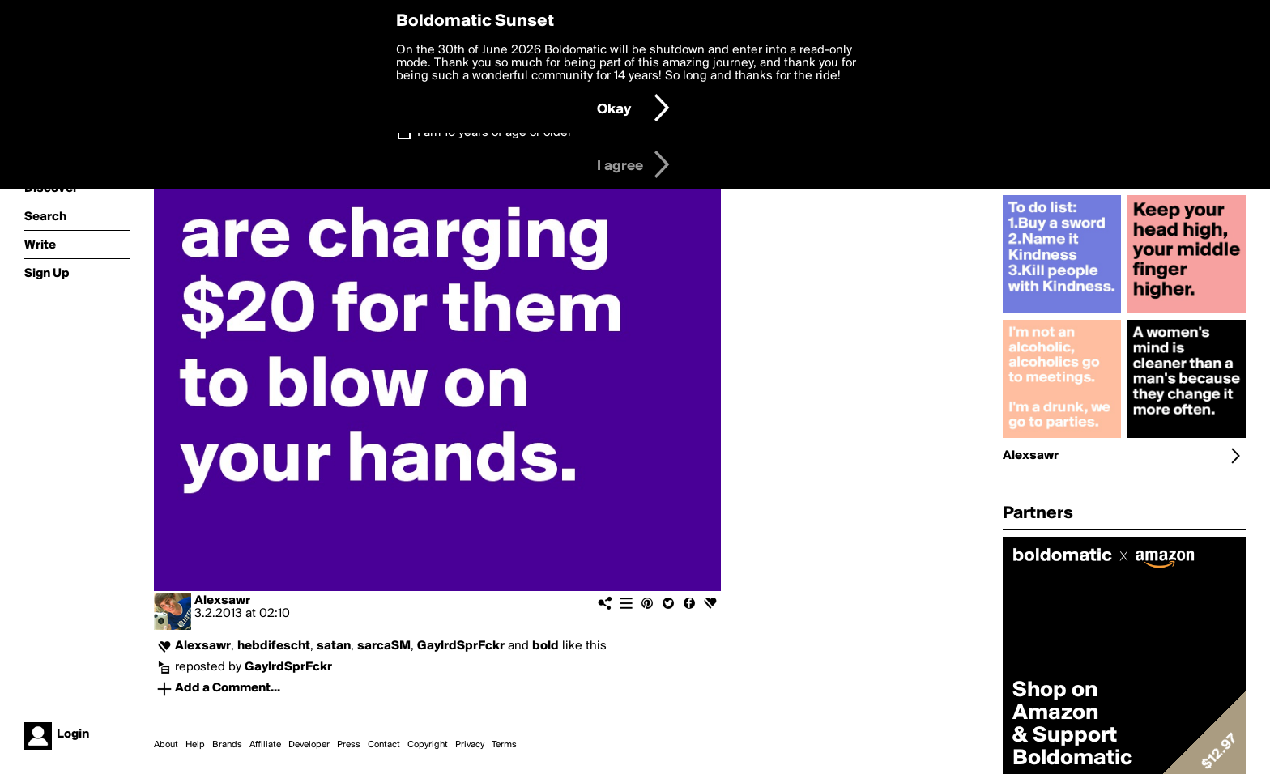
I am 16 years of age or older (494, 132)
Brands (227, 745)
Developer (309, 745)
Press (348, 745)
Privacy (469, 745)
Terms (504, 745)
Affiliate (265, 745)
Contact (384, 745)
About (166, 745)
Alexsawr (222, 600)
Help (195, 745)
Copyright (427, 745)
